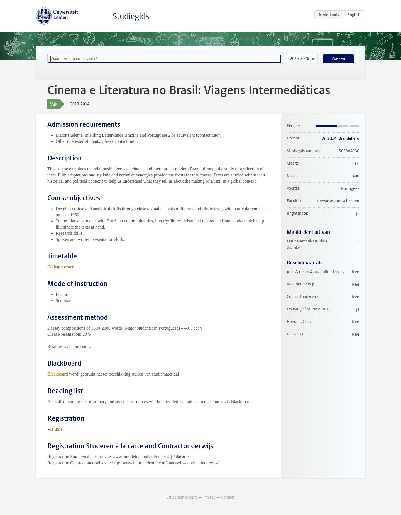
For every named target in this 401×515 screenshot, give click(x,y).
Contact (227, 497)
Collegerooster (60, 266)
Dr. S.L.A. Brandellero (340, 138)
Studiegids (131, 16)
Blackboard (57, 374)
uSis (58, 429)
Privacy (209, 497)
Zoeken (338, 58)
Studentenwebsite (182, 497)
